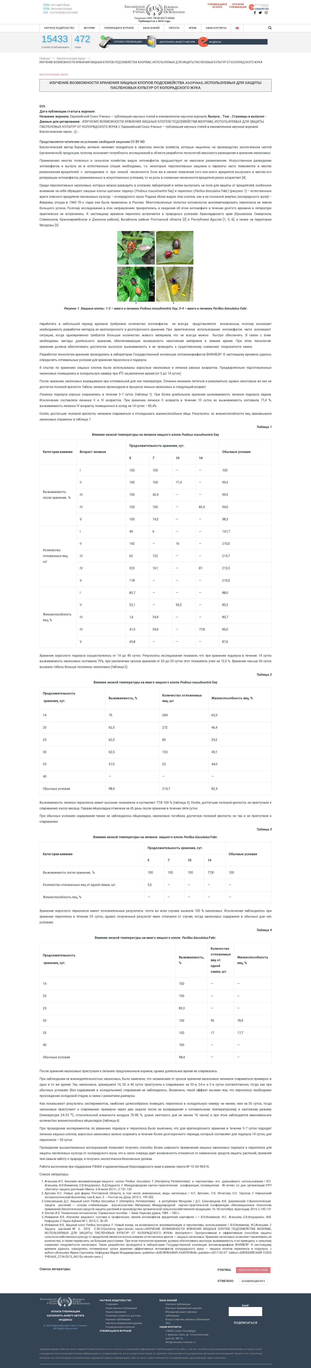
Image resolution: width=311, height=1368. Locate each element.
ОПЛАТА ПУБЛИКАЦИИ (128, 41)
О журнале (112, 1304)
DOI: (46, 12)
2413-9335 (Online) (61, 9)
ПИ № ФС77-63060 (164, 18)
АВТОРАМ (89, 28)
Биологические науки (53, 74)
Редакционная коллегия (120, 1327)
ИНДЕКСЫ (215, 41)
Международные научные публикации (181, 1314)
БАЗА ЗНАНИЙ (151, 28)
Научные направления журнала (124, 1323)
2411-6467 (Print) (60, 5)
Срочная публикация (237, 6)
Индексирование (116, 1312)
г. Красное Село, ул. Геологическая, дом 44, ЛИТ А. (187, 1336)
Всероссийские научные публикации (187, 1319)
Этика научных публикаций (121, 1308)
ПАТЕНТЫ (174, 28)
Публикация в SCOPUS (217, 6)
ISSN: (46, 5)
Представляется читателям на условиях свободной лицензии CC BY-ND (92, 142)
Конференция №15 (253, 1281)
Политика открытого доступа (123, 1315)
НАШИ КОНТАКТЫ (216, 28)
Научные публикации (118, 1319)
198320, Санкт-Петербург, (180, 1331)
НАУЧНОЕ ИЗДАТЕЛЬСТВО (59, 28)
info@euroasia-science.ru (180, 1342)
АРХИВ (193, 28)
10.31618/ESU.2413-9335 (64, 12)
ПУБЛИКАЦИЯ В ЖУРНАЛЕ (119, 28)
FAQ (167, 1323)
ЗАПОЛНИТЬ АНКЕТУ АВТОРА (177, 41)
